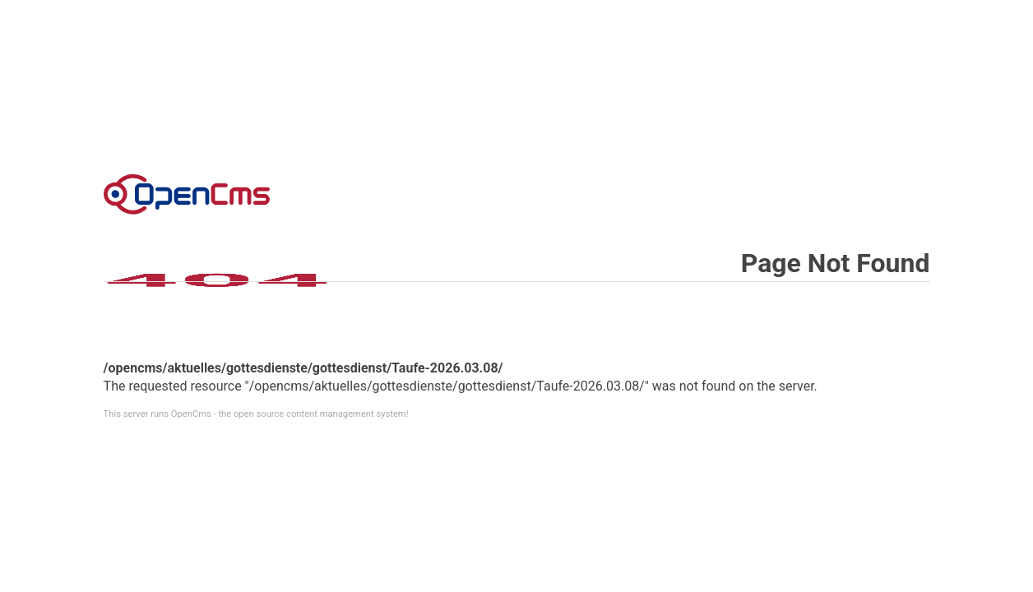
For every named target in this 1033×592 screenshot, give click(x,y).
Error (187, 194)
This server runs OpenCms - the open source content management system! (256, 414)
